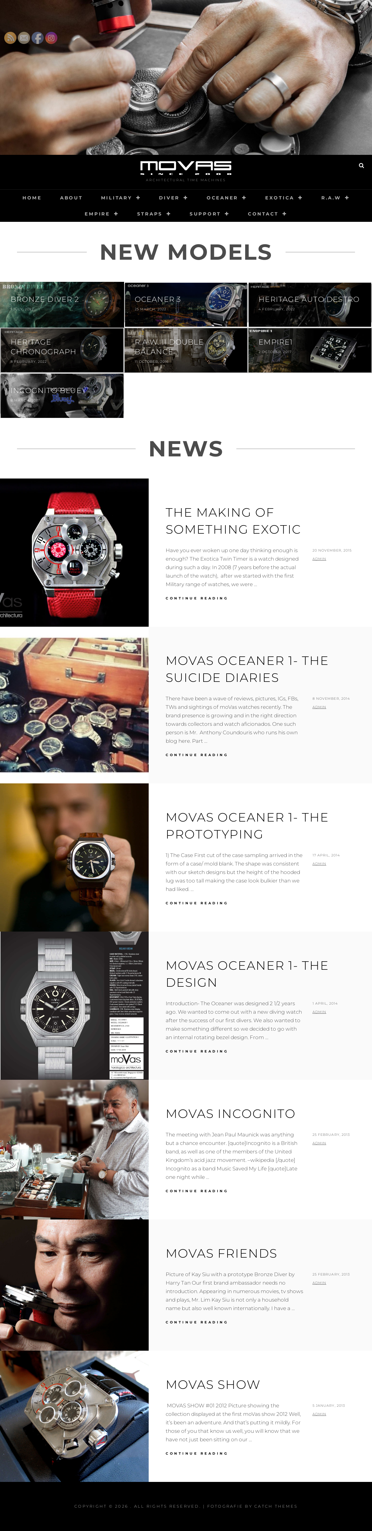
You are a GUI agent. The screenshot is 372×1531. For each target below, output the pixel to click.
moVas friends (221, 1253)
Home (32, 198)
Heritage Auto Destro (309, 299)
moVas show (213, 1384)
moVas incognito (231, 1113)
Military (116, 198)
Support (205, 214)
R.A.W (331, 198)
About (71, 198)
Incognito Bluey (48, 390)
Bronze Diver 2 (45, 299)
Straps (150, 214)
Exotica (279, 198)
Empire (97, 214)
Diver (169, 198)
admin (319, 559)
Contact (263, 214)
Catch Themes (276, 1506)
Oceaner (222, 198)
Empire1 (276, 342)
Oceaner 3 (158, 299)
